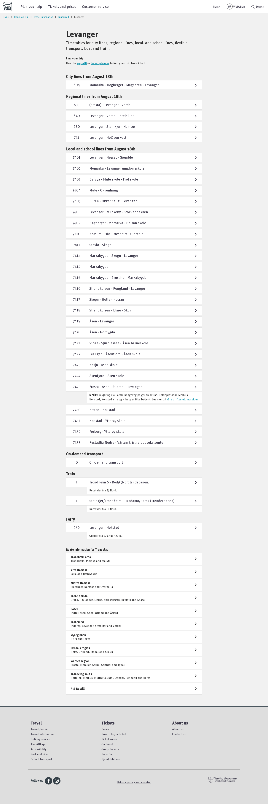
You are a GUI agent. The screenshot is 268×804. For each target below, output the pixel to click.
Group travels (110, 749)
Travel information (43, 734)
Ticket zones (109, 739)
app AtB (82, 63)
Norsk (216, 6)
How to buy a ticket (113, 734)
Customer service (95, 6)
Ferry (70, 519)
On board (107, 744)
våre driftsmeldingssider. (183, 399)
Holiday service (40, 739)
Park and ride (39, 754)
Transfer (106, 754)
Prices (105, 729)
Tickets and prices (62, 6)
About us (178, 729)
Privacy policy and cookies (134, 782)
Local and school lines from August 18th (100, 148)
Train (70, 473)
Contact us (179, 734)
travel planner (100, 63)
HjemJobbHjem (110, 759)
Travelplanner (40, 729)
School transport (41, 759)
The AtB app (38, 744)
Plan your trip (31, 6)
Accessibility (39, 749)
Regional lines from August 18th (94, 96)
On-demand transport (84, 453)
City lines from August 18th (89, 76)
